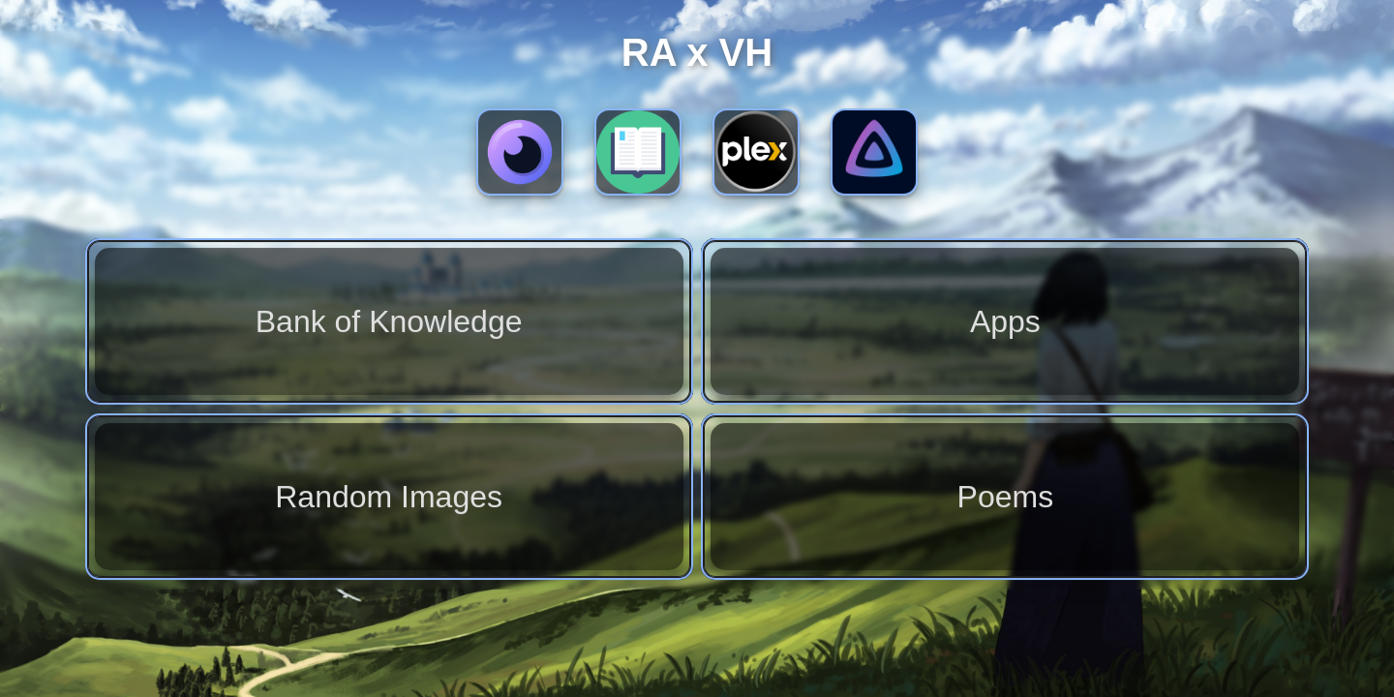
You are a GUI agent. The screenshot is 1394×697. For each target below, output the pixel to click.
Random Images (388, 496)
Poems (1005, 496)
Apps (1005, 321)
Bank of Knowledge (389, 321)
